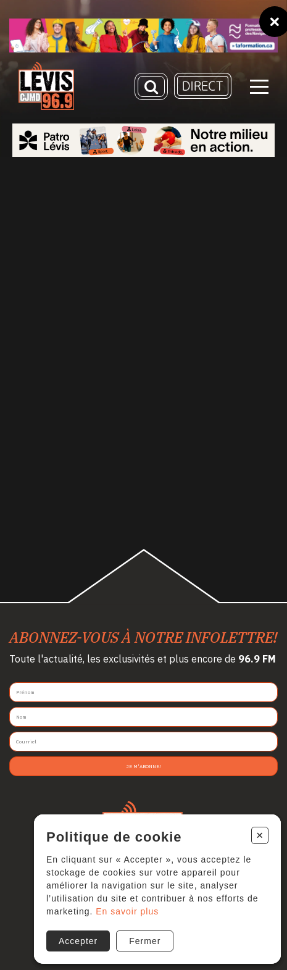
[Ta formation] (143, 35)
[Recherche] (151, 86)
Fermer (144, 941)
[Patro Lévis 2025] (143, 140)
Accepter (78, 941)
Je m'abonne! (143, 766)
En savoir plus (127, 911)
